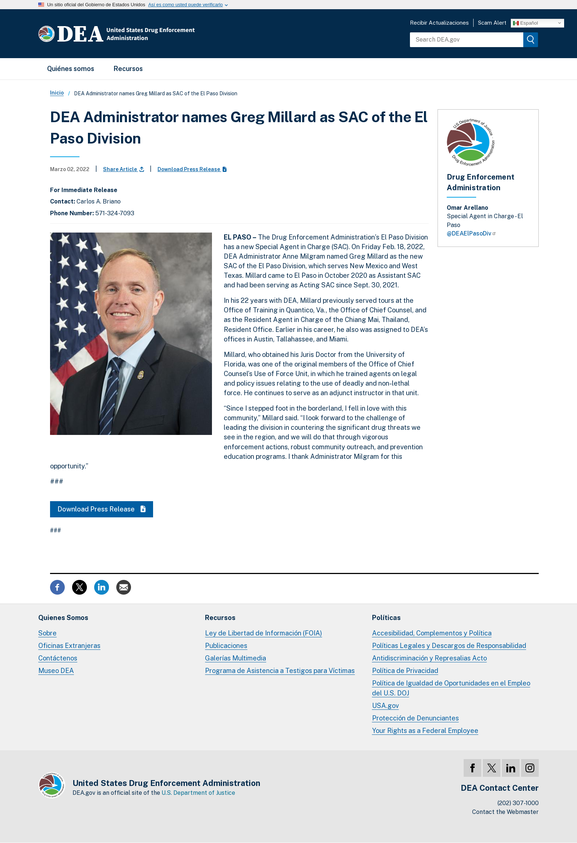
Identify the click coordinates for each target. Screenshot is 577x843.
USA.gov (385, 705)
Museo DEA (56, 670)
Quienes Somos (63, 617)
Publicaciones (226, 645)
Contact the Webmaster (505, 811)
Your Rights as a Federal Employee (425, 730)
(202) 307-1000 (518, 803)
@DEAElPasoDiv (471, 233)
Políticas (386, 617)
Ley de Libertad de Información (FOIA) (263, 633)
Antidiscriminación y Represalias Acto (429, 658)
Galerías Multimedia (235, 658)
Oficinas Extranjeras (69, 645)
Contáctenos (57, 658)
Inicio (57, 93)
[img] (530, 39)
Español (525, 23)
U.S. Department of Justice (198, 792)
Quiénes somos (70, 68)
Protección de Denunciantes (415, 718)
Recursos (128, 68)
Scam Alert (492, 23)
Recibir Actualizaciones (439, 23)
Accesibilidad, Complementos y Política (432, 633)
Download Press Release (192, 169)
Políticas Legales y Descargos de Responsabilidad (449, 645)
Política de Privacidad (405, 670)
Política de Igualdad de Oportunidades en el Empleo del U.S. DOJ (451, 688)
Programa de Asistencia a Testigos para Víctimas (280, 670)
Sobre (47, 633)
